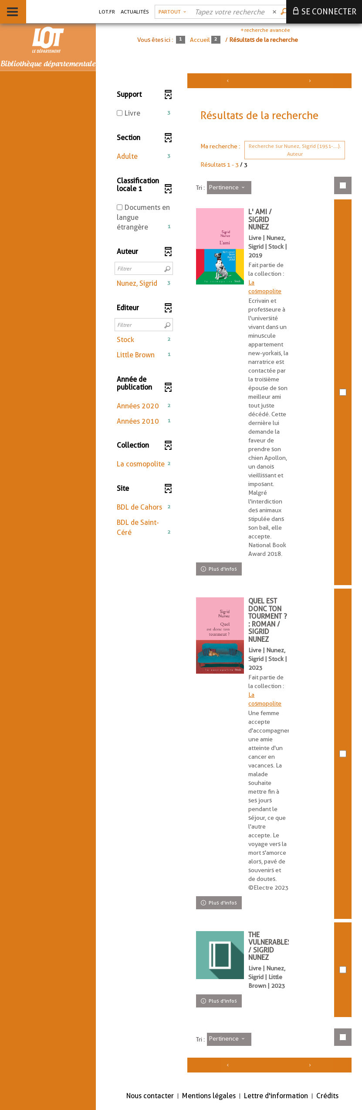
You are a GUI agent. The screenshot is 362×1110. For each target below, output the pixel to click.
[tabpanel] (229, 576)
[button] (143, 157)
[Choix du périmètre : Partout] (172, 11)
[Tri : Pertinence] (229, 187)
